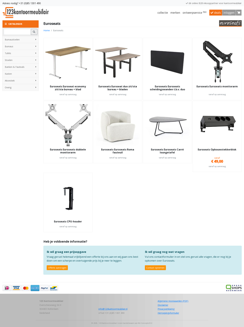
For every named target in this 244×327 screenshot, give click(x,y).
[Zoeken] (17, 32)
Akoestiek (20, 80)
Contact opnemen (155, 267)
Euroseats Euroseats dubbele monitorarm (68, 151)
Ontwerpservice (194, 12)
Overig (20, 87)
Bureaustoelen (20, 39)
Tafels (20, 53)
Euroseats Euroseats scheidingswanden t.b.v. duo (167, 88)
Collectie (162, 12)
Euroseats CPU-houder (68, 221)
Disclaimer (163, 305)
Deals (216, 12)
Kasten (20, 73)
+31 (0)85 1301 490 (30, 3)
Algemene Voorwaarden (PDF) (173, 300)
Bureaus (20, 46)
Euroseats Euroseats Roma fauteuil (117, 151)
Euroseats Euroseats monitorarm (217, 86)
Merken (175, 12)
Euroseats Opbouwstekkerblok (217, 149)
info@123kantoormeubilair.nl (113, 308)
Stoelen (20, 60)
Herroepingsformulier (168, 312)
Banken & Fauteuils (20, 66)
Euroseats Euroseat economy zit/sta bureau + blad (68, 88)
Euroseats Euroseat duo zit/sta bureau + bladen (118, 88)
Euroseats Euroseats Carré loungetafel (167, 151)
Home (46, 30)
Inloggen (229, 12)
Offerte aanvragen (57, 267)
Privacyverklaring (166, 308)
